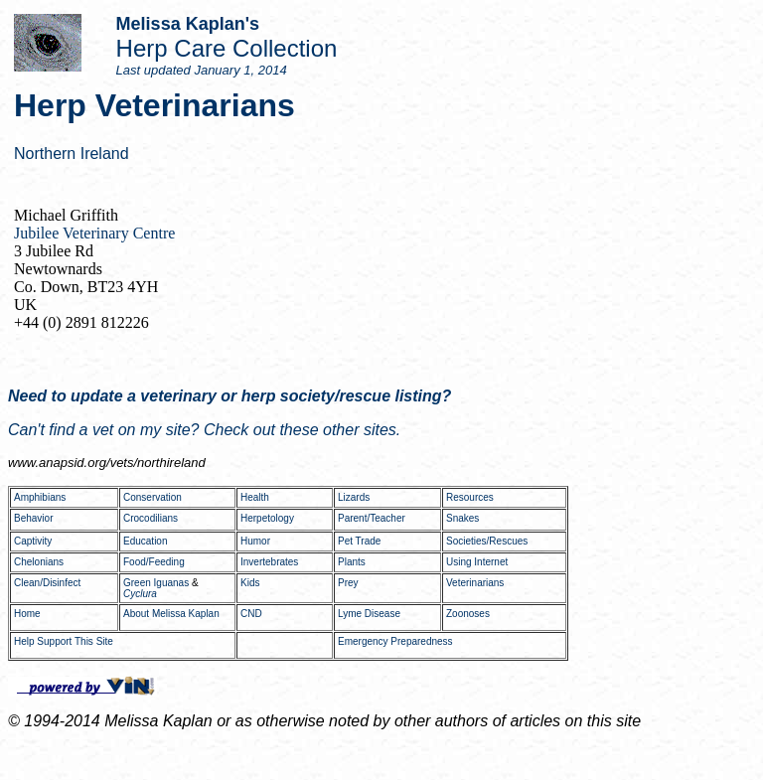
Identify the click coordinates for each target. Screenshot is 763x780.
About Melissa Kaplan (171, 613)
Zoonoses (468, 613)
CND (251, 613)
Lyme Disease (369, 613)
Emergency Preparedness (395, 641)
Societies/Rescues (487, 541)
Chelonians (39, 561)
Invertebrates (269, 561)
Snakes (462, 518)
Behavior (33, 518)
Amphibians (40, 497)
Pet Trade (359, 541)
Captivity (33, 541)
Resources (470, 497)
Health (254, 497)
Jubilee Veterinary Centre (94, 233)
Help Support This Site (63, 641)
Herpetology (267, 518)
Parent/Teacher (371, 518)
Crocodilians (150, 518)
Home (27, 613)
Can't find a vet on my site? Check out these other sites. (204, 429)
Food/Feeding (154, 561)
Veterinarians (475, 582)
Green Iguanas (156, 582)
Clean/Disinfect (47, 582)
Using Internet (477, 561)
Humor (255, 541)
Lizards (354, 497)
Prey (348, 582)
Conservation (152, 497)
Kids (249, 582)
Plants (352, 561)
